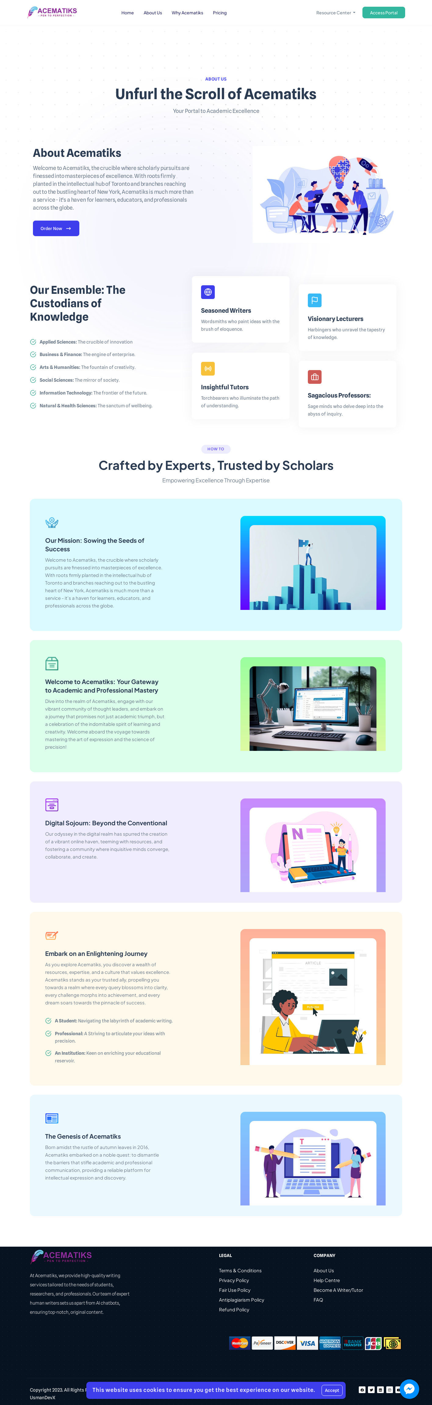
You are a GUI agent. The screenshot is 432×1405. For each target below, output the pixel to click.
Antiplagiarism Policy (241, 1300)
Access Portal (384, 12)
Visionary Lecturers (335, 319)
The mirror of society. (80, 380)
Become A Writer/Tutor (338, 1291)
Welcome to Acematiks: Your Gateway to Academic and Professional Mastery (102, 686)
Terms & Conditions (240, 1271)
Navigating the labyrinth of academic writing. (114, 1021)
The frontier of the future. (93, 393)
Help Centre (327, 1281)
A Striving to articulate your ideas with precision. (110, 1037)
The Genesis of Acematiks (83, 1136)
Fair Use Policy (234, 1291)
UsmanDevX (42, 1398)
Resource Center (334, 12)
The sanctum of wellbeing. (96, 406)
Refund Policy (234, 1310)
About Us (324, 1271)
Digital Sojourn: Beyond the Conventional (106, 823)
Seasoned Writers (226, 311)
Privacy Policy (234, 1281)
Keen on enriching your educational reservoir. (108, 1057)
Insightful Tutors (225, 387)
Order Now (56, 229)
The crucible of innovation (86, 342)
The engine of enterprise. (87, 355)
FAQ (318, 1300)
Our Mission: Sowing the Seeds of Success (94, 545)
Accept (332, 1390)
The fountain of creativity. (87, 367)
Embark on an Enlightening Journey (96, 953)
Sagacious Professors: (339, 395)
